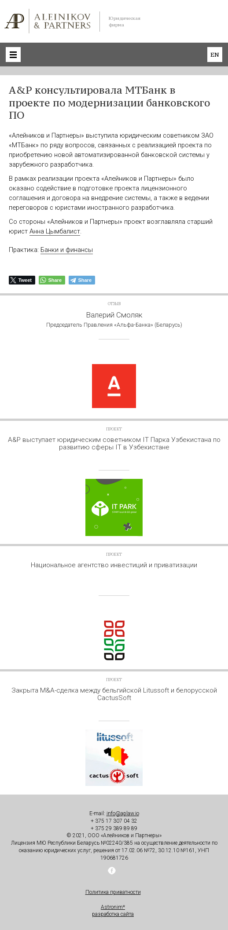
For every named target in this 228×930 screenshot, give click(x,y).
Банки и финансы (66, 250)
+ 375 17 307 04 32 (114, 821)
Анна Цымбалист (54, 231)
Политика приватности (113, 892)
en (214, 54)
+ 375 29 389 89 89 (114, 828)
